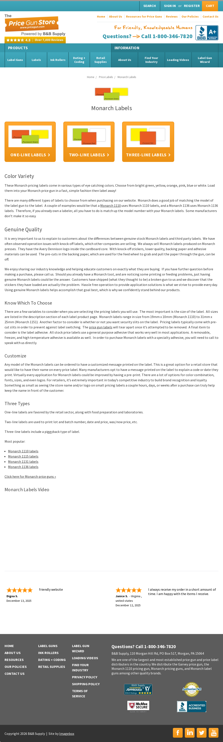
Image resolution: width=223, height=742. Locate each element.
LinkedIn (190, 733)
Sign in (170, 5)
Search (149, 5)
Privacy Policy (84, 677)
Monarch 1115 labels (23, 456)
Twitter (202, 733)
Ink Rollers (58, 60)
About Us (115, 16)
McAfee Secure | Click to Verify (138, 706)
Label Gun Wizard (205, 60)
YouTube (213, 733)
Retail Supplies (100, 60)
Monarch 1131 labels (23, 461)
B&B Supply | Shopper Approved (138, 689)
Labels (36, 60)
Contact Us (210, 16)
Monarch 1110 (110, 205)
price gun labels (100, 327)
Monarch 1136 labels (23, 467)
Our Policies (190, 16)
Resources (14, 659)
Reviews (172, 16)
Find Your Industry (151, 60)
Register (192, 5)
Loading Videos (178, 60)
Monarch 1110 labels (23, 451)
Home (101, 16)
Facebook (178, 733)
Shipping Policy (86, 684)
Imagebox (66, 733)
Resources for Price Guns (144, 16)
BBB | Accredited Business (191, 706)
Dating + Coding (79, 60)
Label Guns (15, 60)
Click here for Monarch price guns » (30, 476)
